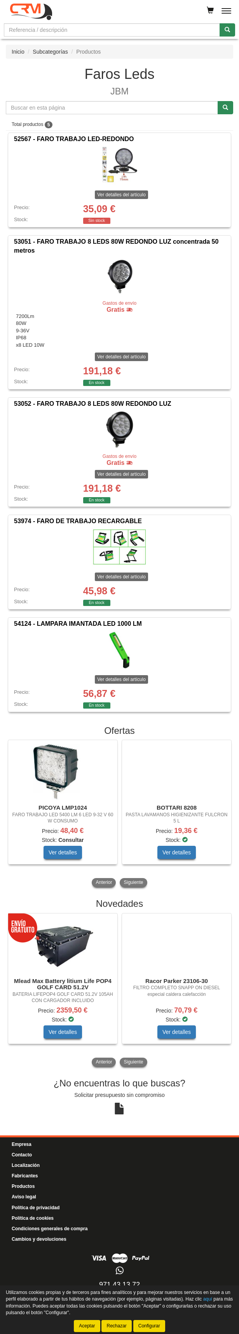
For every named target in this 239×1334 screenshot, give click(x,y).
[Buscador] (112, 30)
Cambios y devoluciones (39, 1239)
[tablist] (119, 814)
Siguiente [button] (133, 882)
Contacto (22, 1155)
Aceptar (87, 1326)
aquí (207, 1299)
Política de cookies (33, 1218)
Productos (23, 1186)
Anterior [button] (104, 882)
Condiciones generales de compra (49, 1228)
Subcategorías (50, 52)
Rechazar (116, 1326)
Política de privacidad (35, 1207)
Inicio (18, 52)
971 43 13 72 (119, 1285)
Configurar (149, 1326)
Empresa (21, 1144)
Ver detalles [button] (63, 852)
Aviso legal (24, 1197)
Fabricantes (25, 1176)
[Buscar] (227, 30)
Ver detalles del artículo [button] (121, 194)
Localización (26, 1165)
